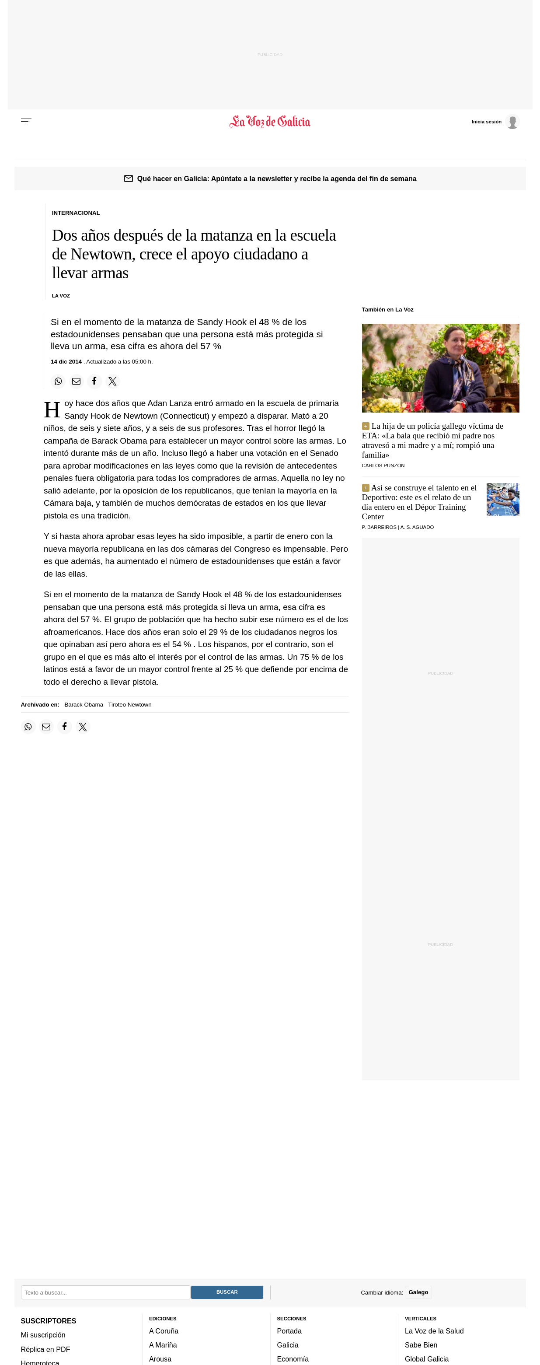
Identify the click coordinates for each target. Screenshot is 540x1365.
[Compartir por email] (76, 381)
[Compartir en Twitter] (112, 381)
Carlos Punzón (383, 465)
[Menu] (26, 121)
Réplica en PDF (45, 1349)
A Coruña (163, 1331)
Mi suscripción (43, 1335)
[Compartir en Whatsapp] (58, 381)
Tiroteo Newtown (129, 704)
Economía (293, 1359)
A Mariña (163, 1345)
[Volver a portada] (270, 121)
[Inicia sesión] (496, 121)
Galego (418, 1292)
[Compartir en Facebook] (94, 381)
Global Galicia (427, 1359)
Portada (289, 1331)
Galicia (288, 1345)
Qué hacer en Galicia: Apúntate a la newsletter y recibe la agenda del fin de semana (277, 178)
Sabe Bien (421, 1345)
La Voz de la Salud (434, 1331)
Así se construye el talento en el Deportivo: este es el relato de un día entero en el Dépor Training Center (419, 502)
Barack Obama (83, 704)
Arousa (160, 1359)
